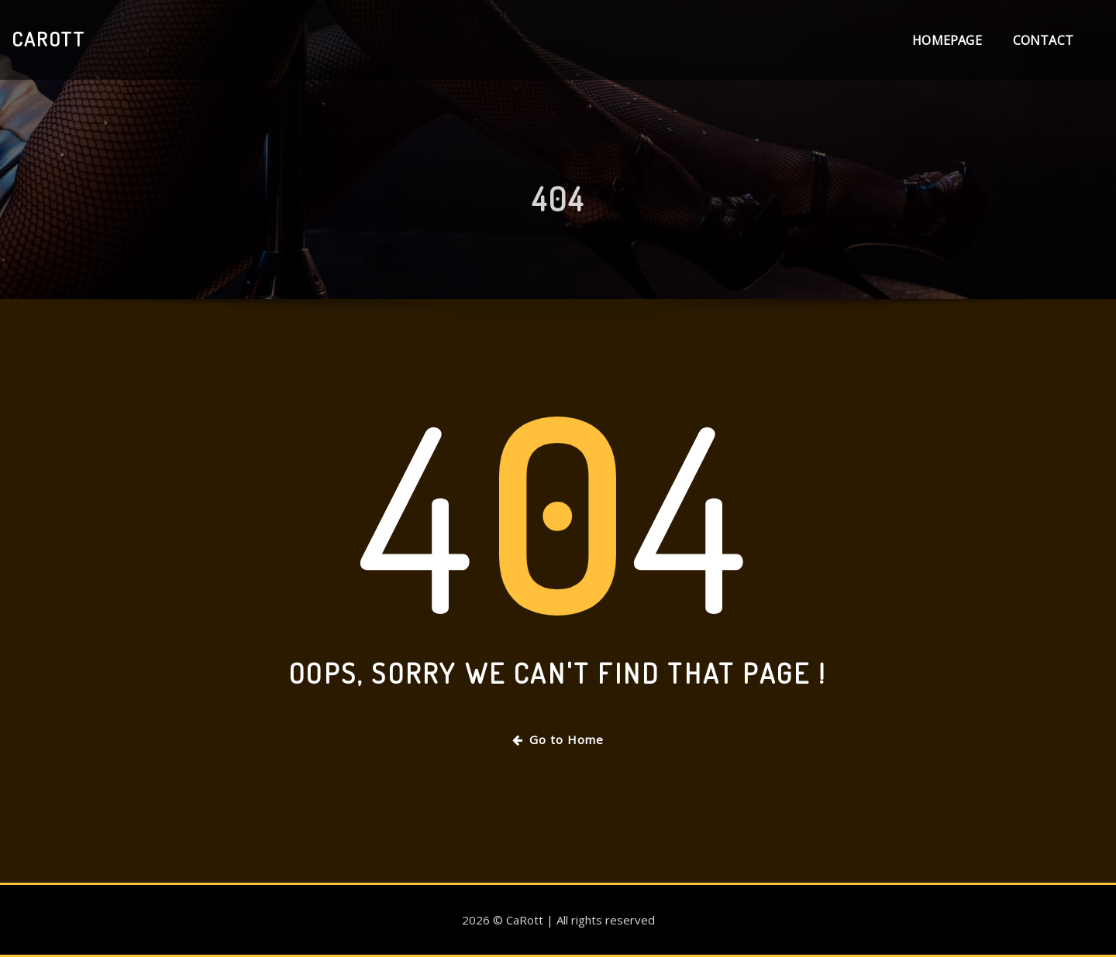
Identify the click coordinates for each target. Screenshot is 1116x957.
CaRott (48, 38)
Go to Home (558, 739)
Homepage (946, 40)
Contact (1043, 40)
